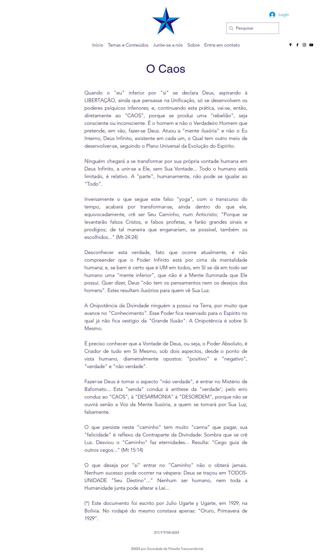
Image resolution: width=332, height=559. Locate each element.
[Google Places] (290, 45)
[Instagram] (304, 45)
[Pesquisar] (252, 28)
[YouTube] (311, 45)
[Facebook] (297, 45)
